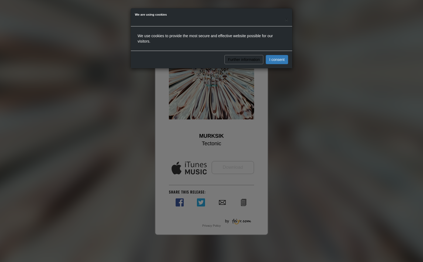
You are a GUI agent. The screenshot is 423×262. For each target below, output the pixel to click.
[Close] (286, 19)
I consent (277, 59)
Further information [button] (244, 59)
